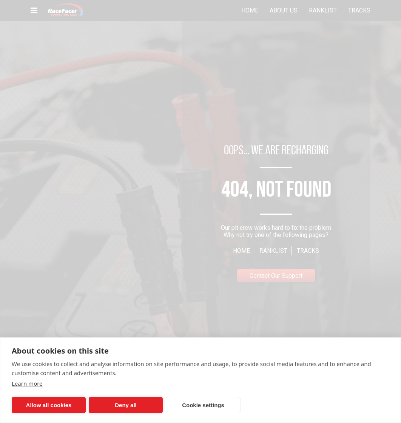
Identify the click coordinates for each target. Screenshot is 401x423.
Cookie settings (203, 405)
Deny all (126, 405)
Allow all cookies (49, 405)
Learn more (27, 383)
